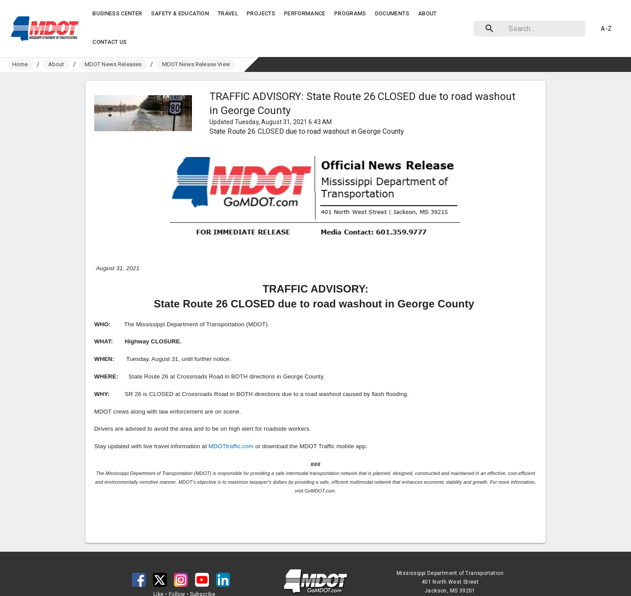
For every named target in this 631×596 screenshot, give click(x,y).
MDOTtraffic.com (231, 446)
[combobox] (527, 28)
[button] (47, 28)
